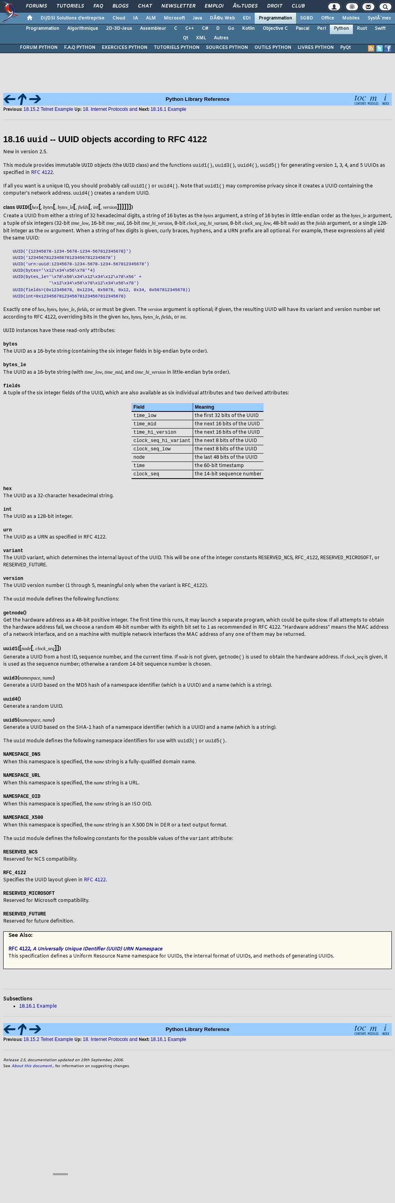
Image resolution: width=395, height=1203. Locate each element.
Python (341, 28)
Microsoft (174, 18)
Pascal (302, 28)
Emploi (214, 6)
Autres (221, 38)
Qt (185, 38)
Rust (362, 28)
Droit (274, 6)
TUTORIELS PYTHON (176, 47)
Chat (145, 6)
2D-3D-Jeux (119, 28)
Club (298, 6)
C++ (189, 28)
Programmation (275, 18)
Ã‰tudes (245, 6)
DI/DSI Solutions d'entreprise (73, 18)
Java (197, 18)
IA (135, 18)
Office (327, 18)
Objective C (275, 28)
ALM (151, 18)
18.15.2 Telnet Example (48, 109)
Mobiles (351, 18)
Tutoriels (70, 6)
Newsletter (178, 6)
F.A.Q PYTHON (79, 47)
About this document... (33, 1079)
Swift (380, 28)
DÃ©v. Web (222, 18)
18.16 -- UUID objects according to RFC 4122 (105, 140)
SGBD (306, 18)
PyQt (345, 47)
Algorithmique (82, 28)
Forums (36, 6)
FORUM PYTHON (39, 47)
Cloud (118, 18)
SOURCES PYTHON (227, 47)
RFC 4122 (42, 173)
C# (205, 28)
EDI (247, 18)
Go (231, 28)
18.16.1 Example (168, 109)
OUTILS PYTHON (272, 47)
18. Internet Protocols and (110, 109)
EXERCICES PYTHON (124, 47)
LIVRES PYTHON (316, 47)
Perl (321, 28)
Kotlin (248, 28)
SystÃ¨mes (379, 18)
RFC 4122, (85, 962)
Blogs (120, 6)
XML (201, 38)
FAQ (98, 6)
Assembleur (153, 28)
